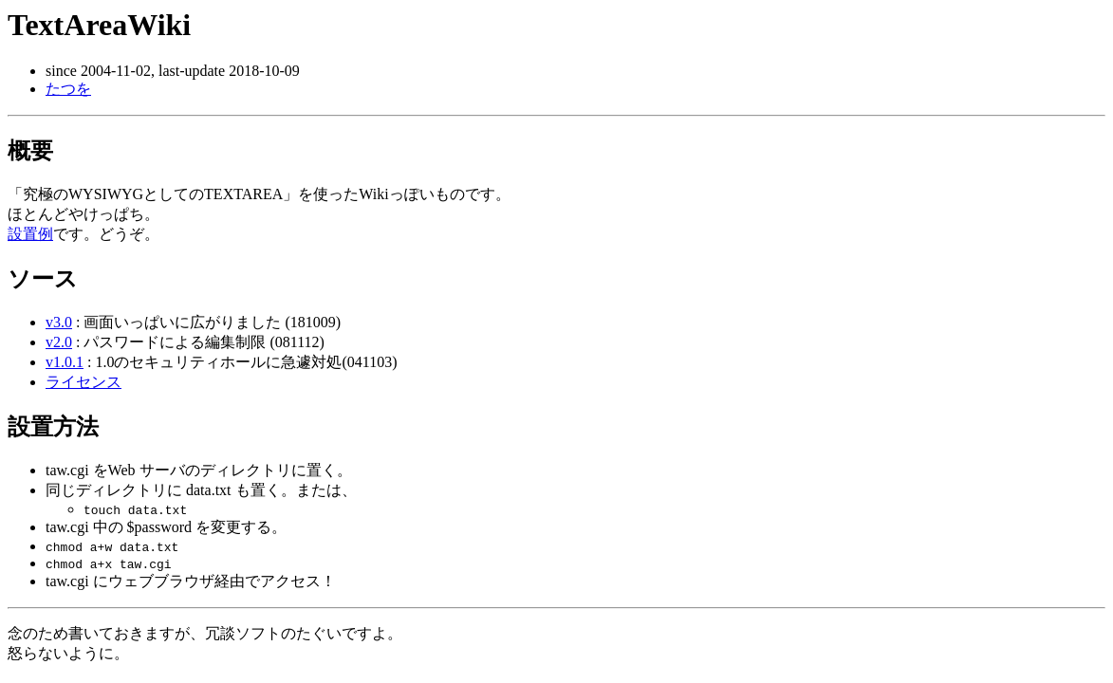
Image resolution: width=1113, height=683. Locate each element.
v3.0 (59, 322)
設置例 (30, 234)
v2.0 (59, 342)
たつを (68, 89)
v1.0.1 (64, 362)
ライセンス (83, 382)
